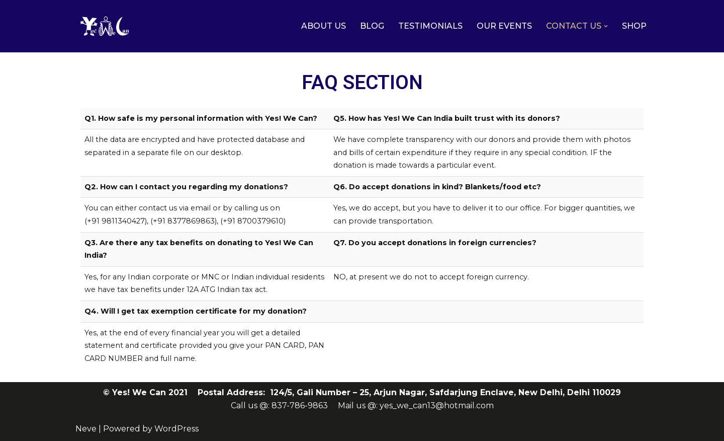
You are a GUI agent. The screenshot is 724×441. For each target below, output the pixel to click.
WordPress (176, 428)
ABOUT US (323, 26)
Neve (86, 428)
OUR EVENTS (504, 26)
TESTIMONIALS (430, 26)
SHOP (634, 26)
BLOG (372, 26)
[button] (606, 26)
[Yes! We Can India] (105, 26)
